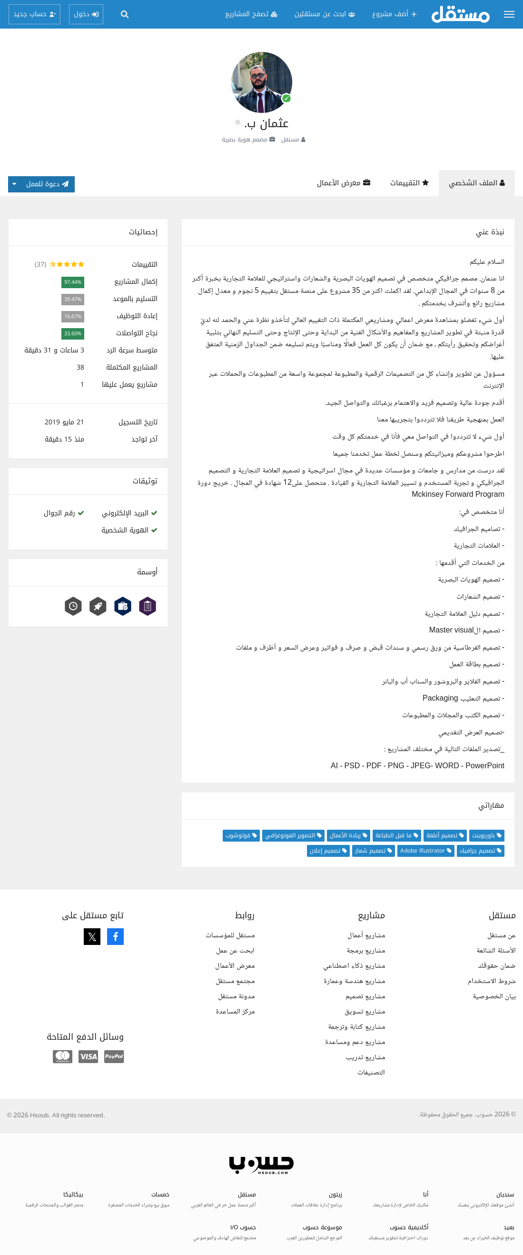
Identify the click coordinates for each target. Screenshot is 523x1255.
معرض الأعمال (343, 183)
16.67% (72, 316)
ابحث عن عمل (235, 950)
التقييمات (409, 183)
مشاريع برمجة (365, 950)
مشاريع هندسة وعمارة (354, 981)
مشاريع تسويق (365, 1011)
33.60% (72, 333)
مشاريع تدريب (365, 1057)
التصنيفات (371, 1072)
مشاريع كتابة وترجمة (356, 1027)
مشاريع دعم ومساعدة (355, 1042)
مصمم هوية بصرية (244, 139)
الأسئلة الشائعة (496, 950)
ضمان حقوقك (497, 966)
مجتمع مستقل (235, 981)
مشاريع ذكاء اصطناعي (354, 966)
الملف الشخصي (477, 183)
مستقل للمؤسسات (230, 935)
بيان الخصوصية (494, 996)
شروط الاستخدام (492, 981)
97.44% (72, 282)
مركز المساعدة (235, 1011)
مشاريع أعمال (366, 935)
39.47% (72, 299)
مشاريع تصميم (365, 996)
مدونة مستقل (236, 996)
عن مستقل (501, 935)
